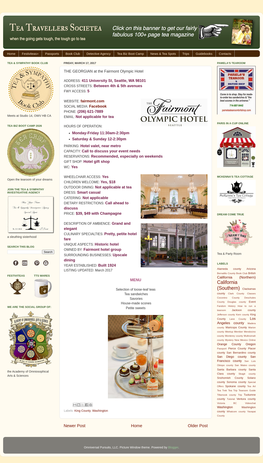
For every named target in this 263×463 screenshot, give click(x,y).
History (232, 306)
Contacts (225, 53)
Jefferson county (226, 314)
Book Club (73, 53)
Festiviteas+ (30, 53)
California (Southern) (228, 285)
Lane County (237, 319)
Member (238, 331)
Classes (251, 293)
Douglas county (237, 302)
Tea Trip (232, 390)
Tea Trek (222, 390)
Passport (221, 348)
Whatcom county (236, 411)
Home (11, 53)
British (252, 273)
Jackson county (244, 310)
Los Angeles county (236, 320)
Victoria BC (227, 403)
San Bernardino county (241, 352)
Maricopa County (236, 327)
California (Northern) (236, 277)
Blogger (173, 447)
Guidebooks (204, 53)
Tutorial (231, 399)
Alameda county (229, 268)
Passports (52, 53)
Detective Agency (98, 53)
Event (252, 301)
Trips (185, 53)
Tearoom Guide (247, 390)
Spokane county (235, 386)
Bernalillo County (226, 273)
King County (82, 410)
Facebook (98, 106)
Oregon (251, 344)
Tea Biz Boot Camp (130, 53)
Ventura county (246, 398)
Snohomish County (230, 377)
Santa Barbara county (231, 369)
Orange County (229, 344)
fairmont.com (92, 101)
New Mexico (241, 340)
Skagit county (247, 374)
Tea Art (251, 386)
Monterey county (234, 336)
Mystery (229, 340)
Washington (100, 410)
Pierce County (237, 348)
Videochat (250, 403)
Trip (240, 395)
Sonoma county (236, 382)
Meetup (229, 331)
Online (252, 340)
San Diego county (232, 356)
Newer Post (74, 425)
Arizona (251, 268)
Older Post (198, 425)
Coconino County (228, 297)
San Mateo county (245, 365)
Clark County (236, 293)
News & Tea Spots (163, 53)
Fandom (221, 306)
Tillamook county (226, 395)
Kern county (242, 314)
